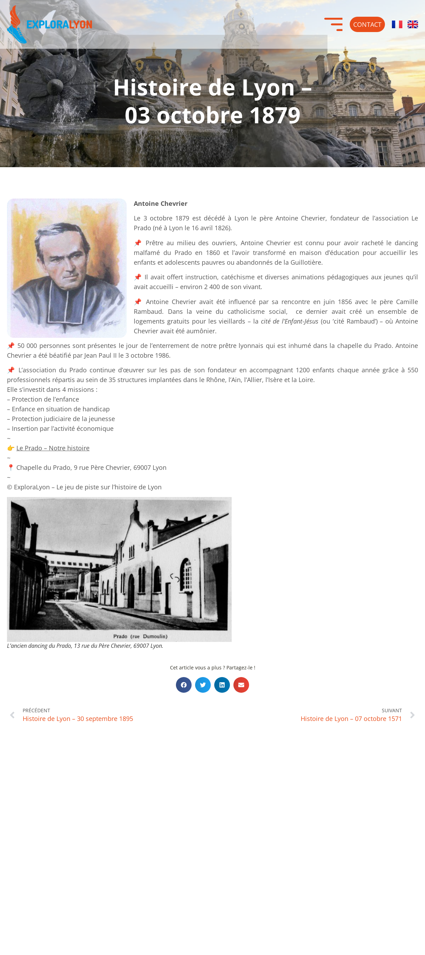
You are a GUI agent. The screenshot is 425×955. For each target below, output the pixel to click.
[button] (184, 685)
